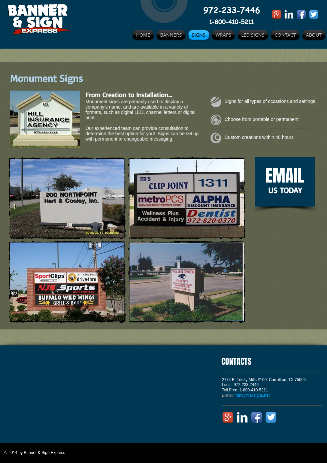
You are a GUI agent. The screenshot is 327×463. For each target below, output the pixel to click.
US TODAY (285, 190)
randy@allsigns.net (253, 395)
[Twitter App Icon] (313, 14)
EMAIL (285, 175)
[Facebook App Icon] (301, 14)
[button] (67, 198)
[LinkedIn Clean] (289, 14)
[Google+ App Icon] (276, 14)
